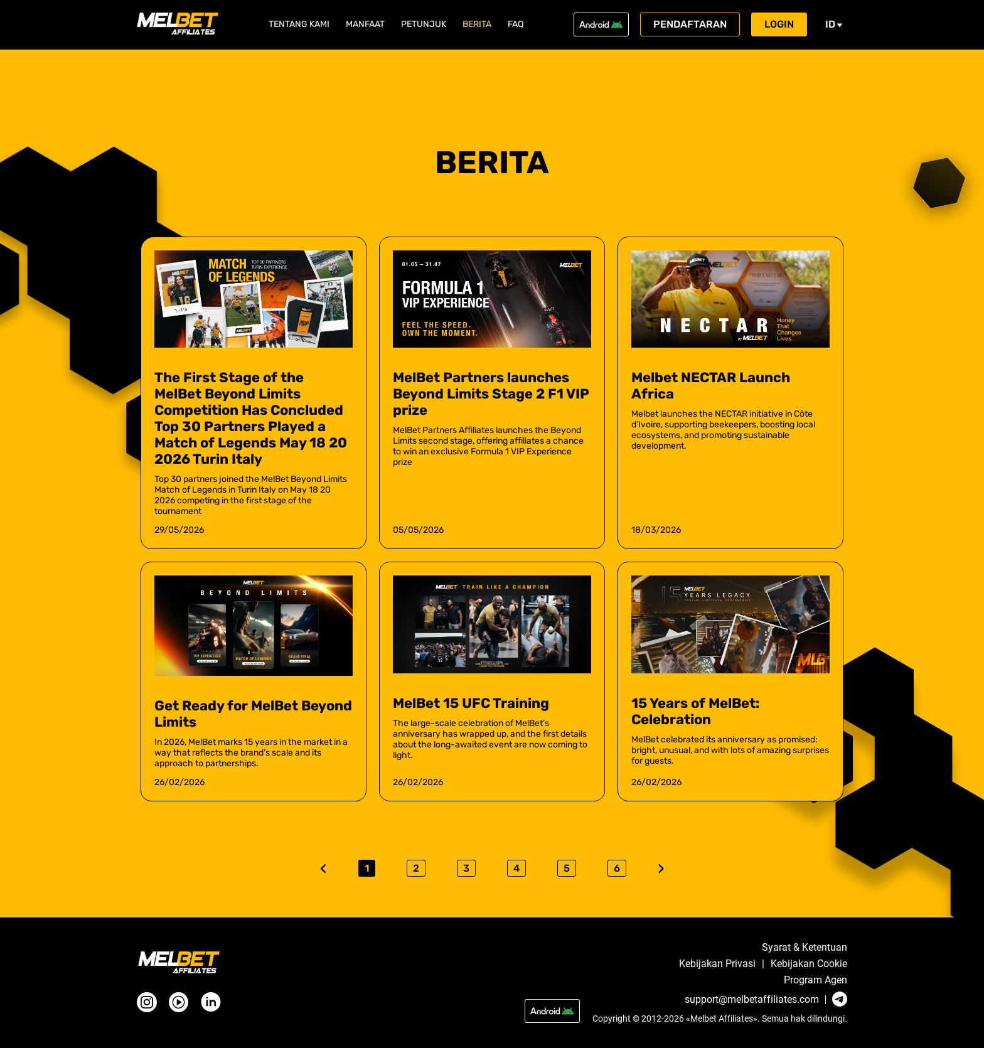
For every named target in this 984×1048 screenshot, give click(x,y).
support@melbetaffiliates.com (752, 1000)
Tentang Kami (299, 24)
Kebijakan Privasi (717, 964)
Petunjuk (423, 24)
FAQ (515, 24)
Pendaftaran (690, 24)
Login (779, 24)
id (834, 24)
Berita (477, 24)
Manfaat (365, 24)
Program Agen (815, 980)
